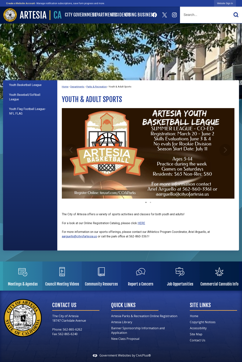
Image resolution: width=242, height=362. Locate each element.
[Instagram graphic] (174, 15)
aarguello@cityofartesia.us (79, 236)
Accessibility (198, 328)
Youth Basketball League (25, 85)
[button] (236, 14)
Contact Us (197, 340)
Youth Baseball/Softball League (24, 97)
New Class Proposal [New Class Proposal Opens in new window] (125, 339)
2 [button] (150, 202)
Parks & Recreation (96, 86)
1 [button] (146, 202)
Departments (77, 86)
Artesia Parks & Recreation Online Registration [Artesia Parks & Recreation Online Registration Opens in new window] (144, 316)
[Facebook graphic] (154, 15)
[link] (225, 3)
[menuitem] (30, 85)
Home (65, 86)
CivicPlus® (143, 355)
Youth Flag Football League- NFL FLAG (27, 111)
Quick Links (123, 305)
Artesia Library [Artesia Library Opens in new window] (121, 322)
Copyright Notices (203, 322)
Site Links (200, 305)
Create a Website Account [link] (20, 3)
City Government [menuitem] (78, 15)
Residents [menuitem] (118, 15)
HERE (141, 223)
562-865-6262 (72, 329)
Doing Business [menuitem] (137, 15)
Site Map (196, 334)
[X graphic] (164, 15)
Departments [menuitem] (101, 15)
